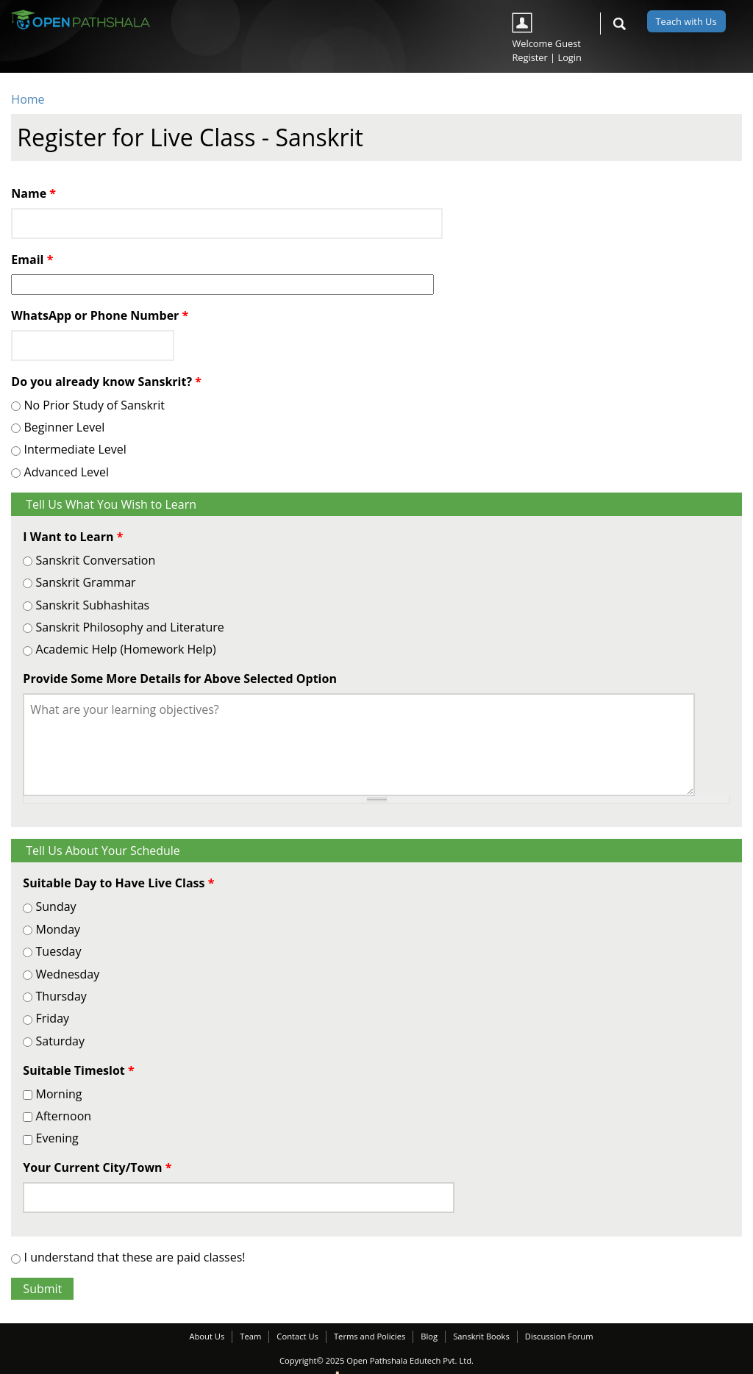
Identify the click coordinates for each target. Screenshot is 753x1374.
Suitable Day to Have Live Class (118, 883)
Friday (53, 1018)
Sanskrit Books (481, 1336)
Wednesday (68, 974)
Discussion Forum (559, 1336)
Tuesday (59, 951)
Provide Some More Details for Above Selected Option (180, 678)
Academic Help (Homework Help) (126, 649)
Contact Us (297, 1336)
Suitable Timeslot (78, 1070)
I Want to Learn (73, 537)
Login (569, 57)
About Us (206, 1336)
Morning (59, 1094)
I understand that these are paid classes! (135, 1257)
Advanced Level (67, 472)
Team (250, 1336)
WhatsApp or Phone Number (99, 315)
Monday (58, 929)
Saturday (60, 1041)
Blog (429, 1336)
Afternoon (64, 1116)
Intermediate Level (75, 449)
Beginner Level (64, 427)
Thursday (61, 996)
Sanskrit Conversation (96, 560)
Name (33, 193)
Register (529, 57)
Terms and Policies (369, 1336)
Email (32, 259)
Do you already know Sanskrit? (106, 381)
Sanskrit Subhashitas (93, 605)
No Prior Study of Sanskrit (94, 405)
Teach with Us (686, 21)
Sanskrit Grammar (86, 582)
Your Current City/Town (97, 1167)
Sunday (56, 906)
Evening (57, 1138)
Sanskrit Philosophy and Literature (130, 627)
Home (27, 99)
